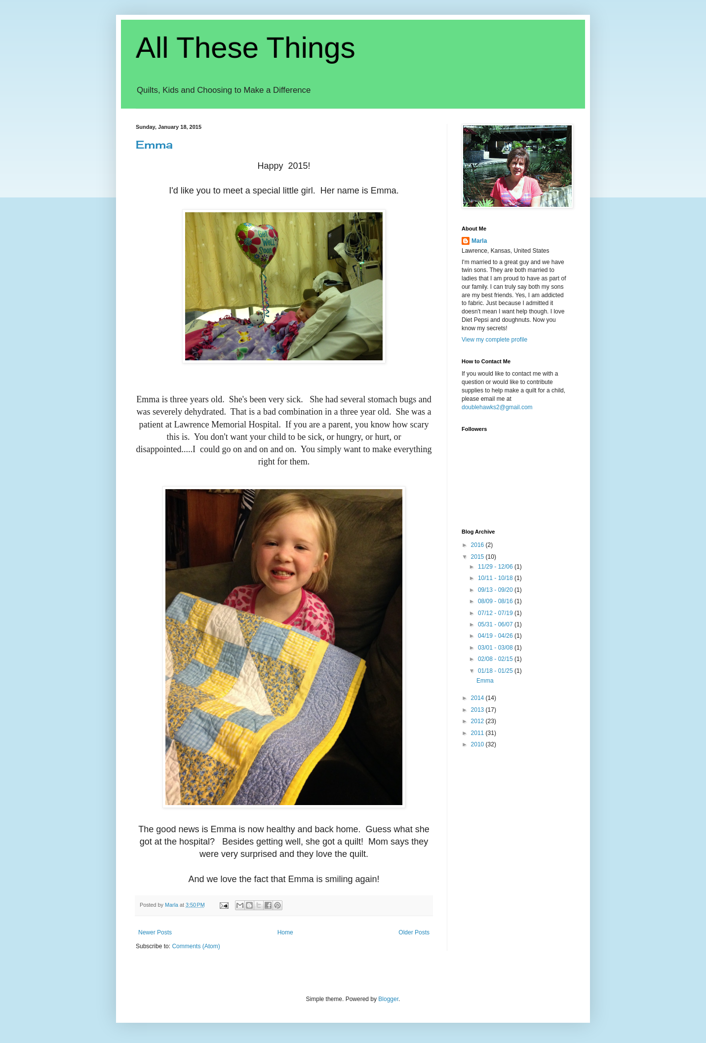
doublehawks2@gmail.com (497, 407)
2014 (478, 698)
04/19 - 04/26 (496, 635)
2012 (478, 721)
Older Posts (414, 932)
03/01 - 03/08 (496, 647)
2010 (478, 744)
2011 (478, 733)
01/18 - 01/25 (496, 670)
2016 (478, 544)
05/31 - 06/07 (496, 624)
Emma (154, 144)
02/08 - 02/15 (496, 659)
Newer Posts (155, 932)
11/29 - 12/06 (496, 566)
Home (285, 932)
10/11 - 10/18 (496, 578)
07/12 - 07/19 (496, 613)
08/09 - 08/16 (496, 601)
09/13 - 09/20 (496, 589)
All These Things (245, 47)
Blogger (388, 999)
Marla (479, 240)
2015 (478, 556)
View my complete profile (494, 339)
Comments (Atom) (196, 946)
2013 (478, 709)
